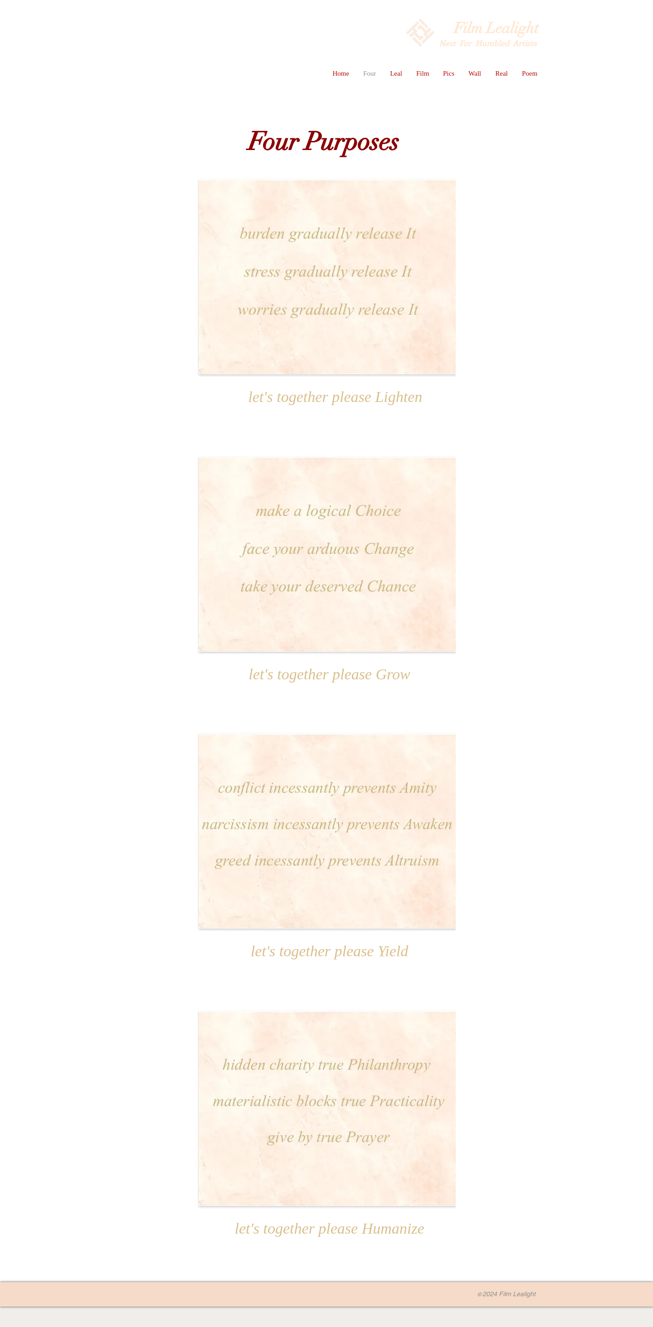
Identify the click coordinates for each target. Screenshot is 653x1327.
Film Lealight (496, 28)
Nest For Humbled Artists (489, 43)
